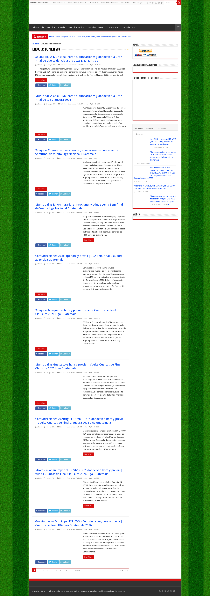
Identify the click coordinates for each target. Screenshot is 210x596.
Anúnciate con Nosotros (77, 3)
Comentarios (162, 128)
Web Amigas (137, 3)
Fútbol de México (76, 27)
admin (39, 65)
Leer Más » (41, 80)
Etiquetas (138, 134)
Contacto (94, 3)
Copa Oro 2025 (113, 27)
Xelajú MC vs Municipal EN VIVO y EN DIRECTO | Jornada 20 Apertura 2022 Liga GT (163, 141)
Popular (149, 128)
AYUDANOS (125, 3)
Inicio (35, 44)
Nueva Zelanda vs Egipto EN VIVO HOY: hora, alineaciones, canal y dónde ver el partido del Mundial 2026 (90, 37)
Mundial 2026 (129, 27)
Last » (77, 570)
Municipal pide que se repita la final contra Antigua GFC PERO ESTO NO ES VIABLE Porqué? (163, 199)
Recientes (139, 128)
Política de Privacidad (109, 3)
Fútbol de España (96, 27)
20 (66, 570)
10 (61, 570)
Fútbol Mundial (59, 3)
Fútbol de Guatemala (56, 27)
